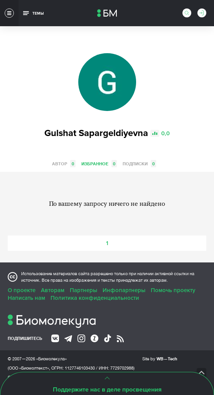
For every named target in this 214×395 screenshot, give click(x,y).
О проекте (21, 290)
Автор (64, 163)
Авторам (52, 290)
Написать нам (26, 297)
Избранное (99, 163)
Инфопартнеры (124, 290)
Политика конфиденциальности (95, 297)
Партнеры (83, 290)
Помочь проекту (173, 290)
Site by (159, 358)
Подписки (139, 163)
